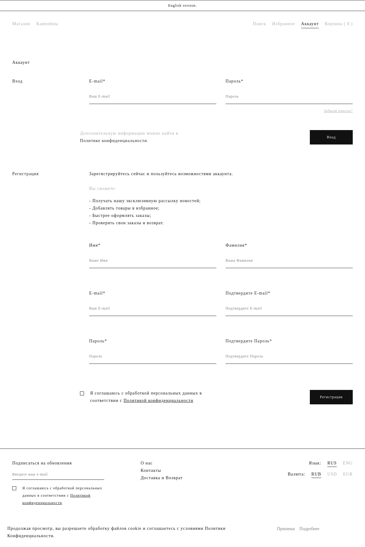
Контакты (151, 470)
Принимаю (286, 528)
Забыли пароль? (338, 111)
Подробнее (308, 528)
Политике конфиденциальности (113, 140)
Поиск (259, 23)
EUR (348, 474)
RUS (332, 463)
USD (332, 474)
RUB (316, 474)
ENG (348, 463)
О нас (147, 463)
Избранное (283, 23)
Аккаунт (310, 23)
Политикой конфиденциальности (158, 400)
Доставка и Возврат (162, 478)
